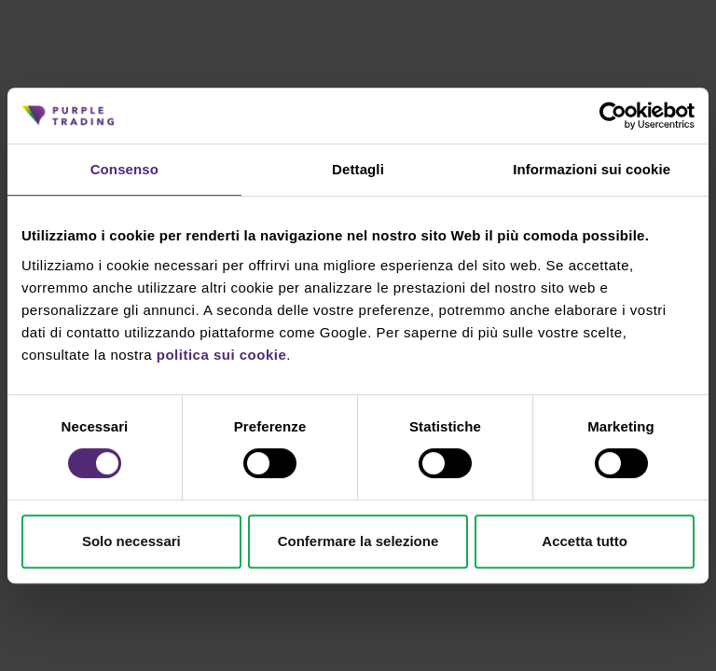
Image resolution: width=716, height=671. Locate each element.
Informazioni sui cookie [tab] (591, 169)
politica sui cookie (222, 355)
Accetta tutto (584, 541)
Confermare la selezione (358, 541)
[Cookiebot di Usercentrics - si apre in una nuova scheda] (613, 116)
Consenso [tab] (124, 169)
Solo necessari (131, 541)
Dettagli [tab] (358, 169)
